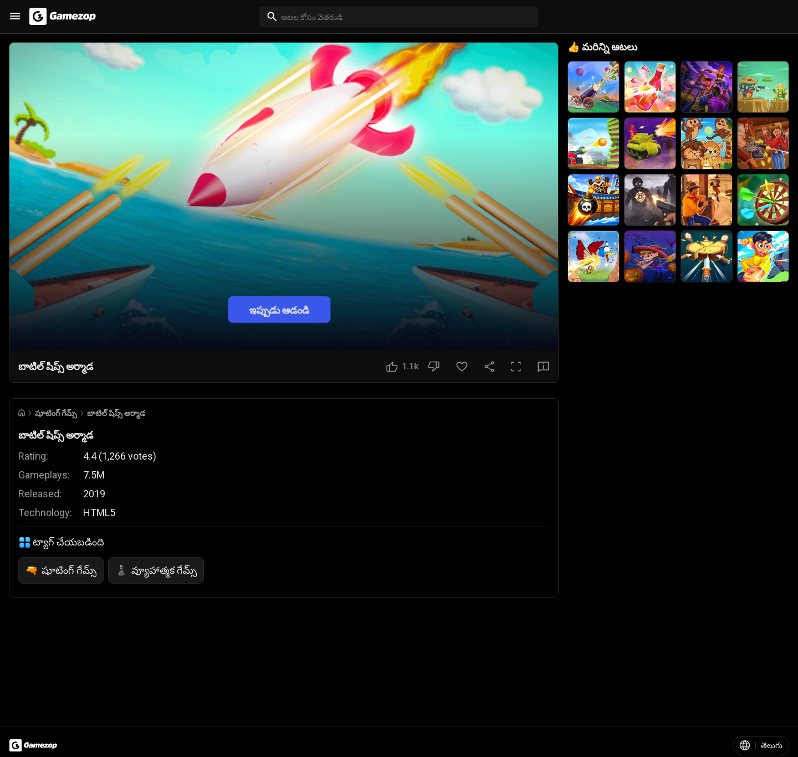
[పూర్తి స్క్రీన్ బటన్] (515, 366)
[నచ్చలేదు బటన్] (433, 367)
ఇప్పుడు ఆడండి (279, 309)
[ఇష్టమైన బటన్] (462, 367)
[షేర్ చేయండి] (489, 367)
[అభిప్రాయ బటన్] (543, 367)
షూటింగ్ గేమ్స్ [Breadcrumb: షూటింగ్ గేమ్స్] (56, 413)
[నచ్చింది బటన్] (402, 366)
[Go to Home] (21, 412)
